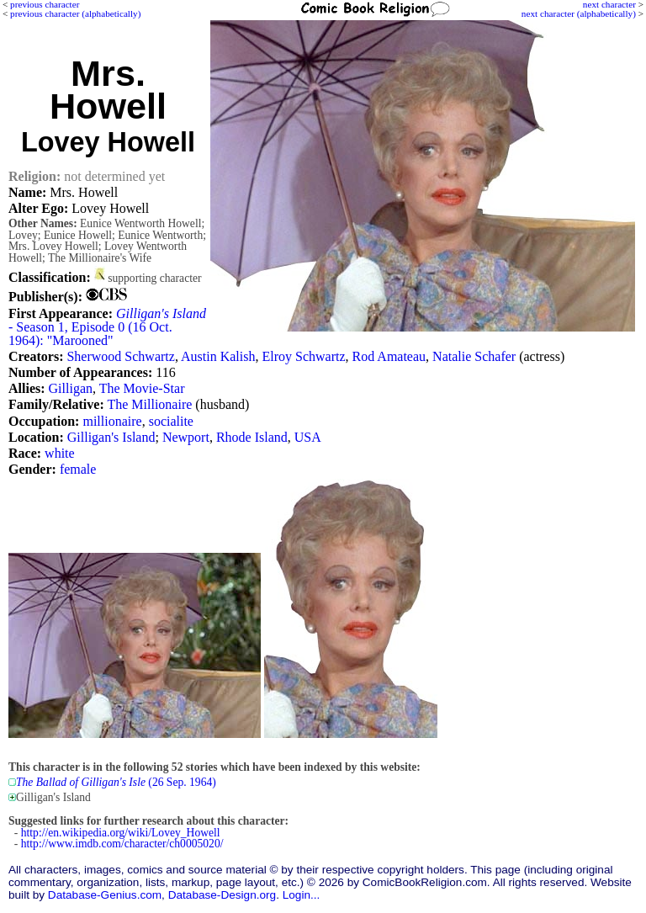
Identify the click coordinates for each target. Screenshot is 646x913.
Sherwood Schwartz (120, 356)
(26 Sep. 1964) (116, 782)
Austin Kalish (218, 356)
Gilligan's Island (111, 437)
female (78, 469)
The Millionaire (149, 404)
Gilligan (71, 388)
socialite (171, 421)
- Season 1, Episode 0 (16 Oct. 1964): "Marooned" (107, 327)
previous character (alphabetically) (75, 13)
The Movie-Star (142, 388)
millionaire (111, 421)
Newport (185, 437)
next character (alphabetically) (579, 13)
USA (307, 437)
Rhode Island (252, 437)
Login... (301, 895)
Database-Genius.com (105, 895)
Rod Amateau (389, 356)
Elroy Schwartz (303, 356)
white (60, 453)
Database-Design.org (222, 895)
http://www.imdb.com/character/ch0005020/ (122, 843)
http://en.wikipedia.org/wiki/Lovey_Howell (120, 832)
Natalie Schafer (474, 356)
